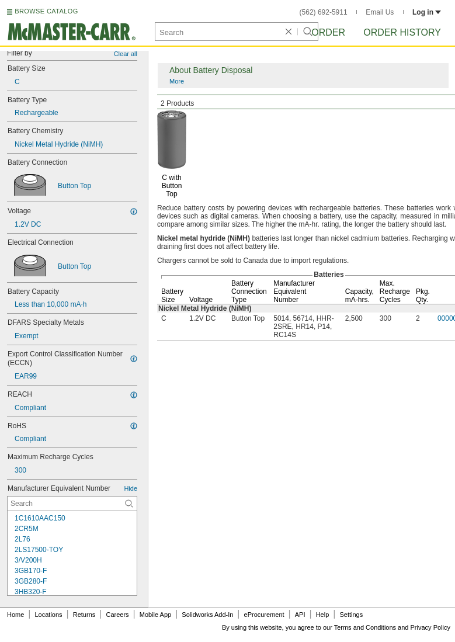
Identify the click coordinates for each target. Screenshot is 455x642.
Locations (48, 614)
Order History (402, 32)
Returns (84, 614)
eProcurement (264, 614)
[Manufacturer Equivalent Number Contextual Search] (72, 503)
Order (328, 32)
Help (322, 614)
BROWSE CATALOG (46, 11)
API (300, 614)
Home (15, 614)
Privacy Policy (430, 627)
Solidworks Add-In (207, 614)
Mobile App (155, 614)
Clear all (125, 53)
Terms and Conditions (365, 627)
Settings (351, 614)
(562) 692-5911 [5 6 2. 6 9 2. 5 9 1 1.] (324, 12)
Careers (117, 614)
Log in (426, 12)
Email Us (380, 12)
